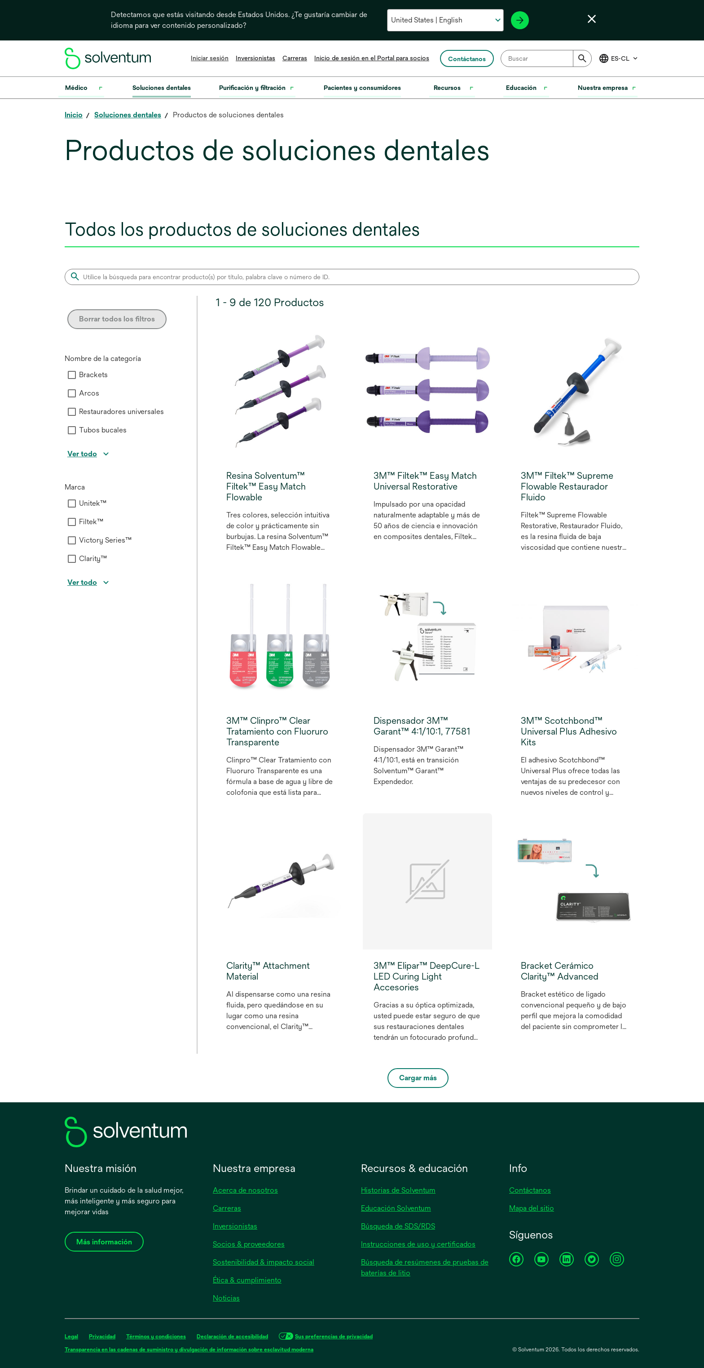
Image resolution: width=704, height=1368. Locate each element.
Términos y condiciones (156, 1336)
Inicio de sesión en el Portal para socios (371, 58)
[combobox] (546, 58)
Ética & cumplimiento (247, 1280)
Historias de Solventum (398, 1190)
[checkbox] (71, 375)
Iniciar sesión (210, 58)
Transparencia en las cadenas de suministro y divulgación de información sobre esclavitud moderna (189, 1349)
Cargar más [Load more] (418, 1078)
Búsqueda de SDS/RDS (398, 1226)
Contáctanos (530, 1190)
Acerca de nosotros (245, 1190)
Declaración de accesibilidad (232, 1336)
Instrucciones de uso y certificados (418, 1244)
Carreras (294, 58)
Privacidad (102, 1336)
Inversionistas (255, 58)
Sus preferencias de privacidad (334, 1336)
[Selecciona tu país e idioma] (445, 20)
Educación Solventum (396, 1208)
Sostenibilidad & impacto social (263, 1262)
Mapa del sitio (531, 1208)
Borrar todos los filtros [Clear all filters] (117, 319)
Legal (71, 1336)
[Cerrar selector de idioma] (592, 19)
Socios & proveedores (249, 1244)
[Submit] (582, 58)
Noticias (226, 1298)
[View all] (89, 454)
